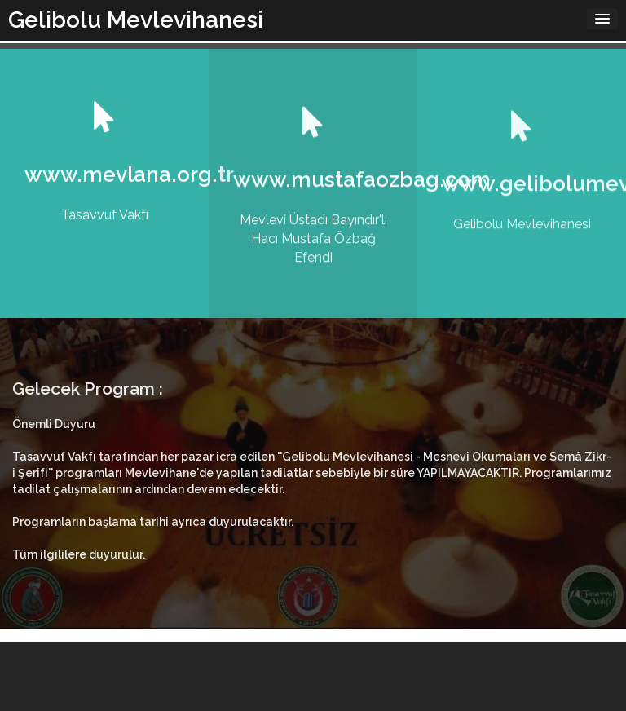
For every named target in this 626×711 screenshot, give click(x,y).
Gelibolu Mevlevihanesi (135, 20)
